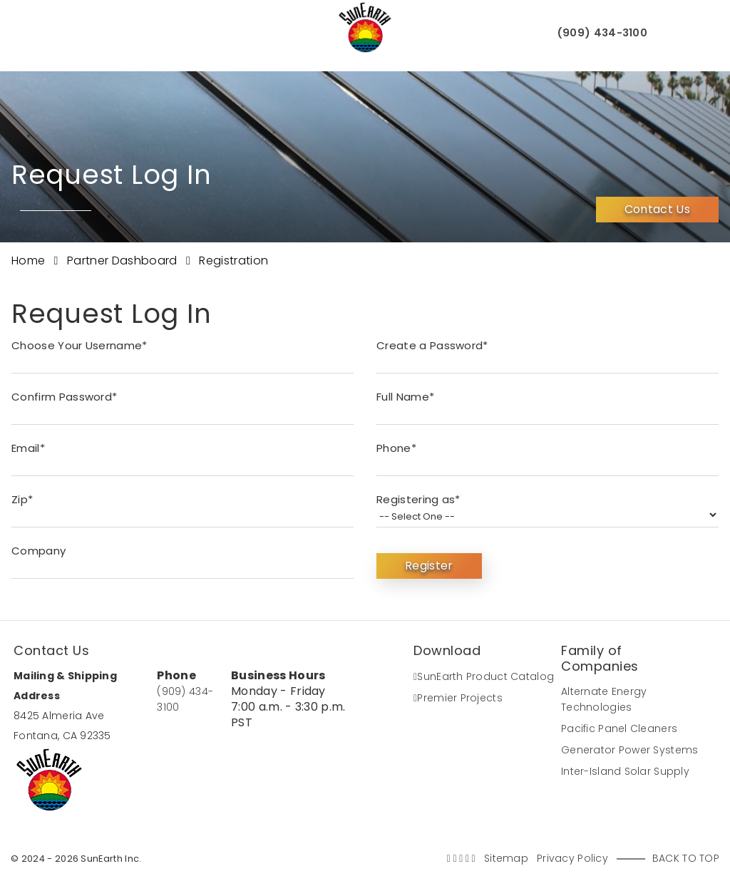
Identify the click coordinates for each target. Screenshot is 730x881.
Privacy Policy (572, 858)
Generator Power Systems (629, 750)
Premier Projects (458, 698)
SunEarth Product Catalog (483, 676)
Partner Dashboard (123, 260)
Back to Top (685, 858)
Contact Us (657, 206)
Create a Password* (432, 345)
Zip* (22, 499)
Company (38, 550)
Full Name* (405, 396)
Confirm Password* (64, 396)
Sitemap (506, 858)
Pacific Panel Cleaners (619, 728)
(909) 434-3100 (599, 34)
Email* (28, 448)
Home (29, 260)
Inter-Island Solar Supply (625, 771)
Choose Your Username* (79, 345)
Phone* (396, 448)
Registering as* (418, 499)
